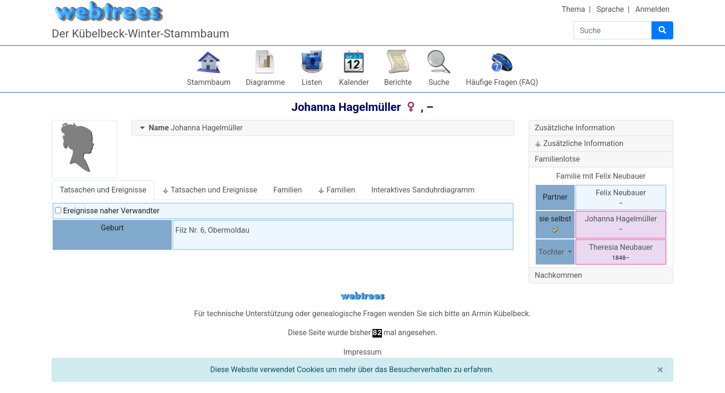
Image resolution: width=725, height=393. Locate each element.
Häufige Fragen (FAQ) (502, 82)
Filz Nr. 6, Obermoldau (212, 230)
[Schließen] (660, 369)
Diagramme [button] (265, 82)
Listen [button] (312, 82)
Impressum (363, 351)
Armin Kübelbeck (500, 313)
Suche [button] (438, 82)
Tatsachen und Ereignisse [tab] (103, 189)
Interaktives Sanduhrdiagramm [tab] (423, 189)
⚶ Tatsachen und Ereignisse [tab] (209, 189)
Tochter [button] (552, 251)
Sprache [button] (610, 9)
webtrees (362, 296)
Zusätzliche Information (575, 127)
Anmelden (652, 9)
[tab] (323, 128)
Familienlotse (557, 159)
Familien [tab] (287, 189)
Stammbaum (209, 82)
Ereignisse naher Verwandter (107, 210)
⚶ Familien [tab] (336, 189)
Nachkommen (558, 275)
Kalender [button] (354, 82)
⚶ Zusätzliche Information (579, 143)
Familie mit (601, 176)
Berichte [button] (398, 82)
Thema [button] (574, 9)
